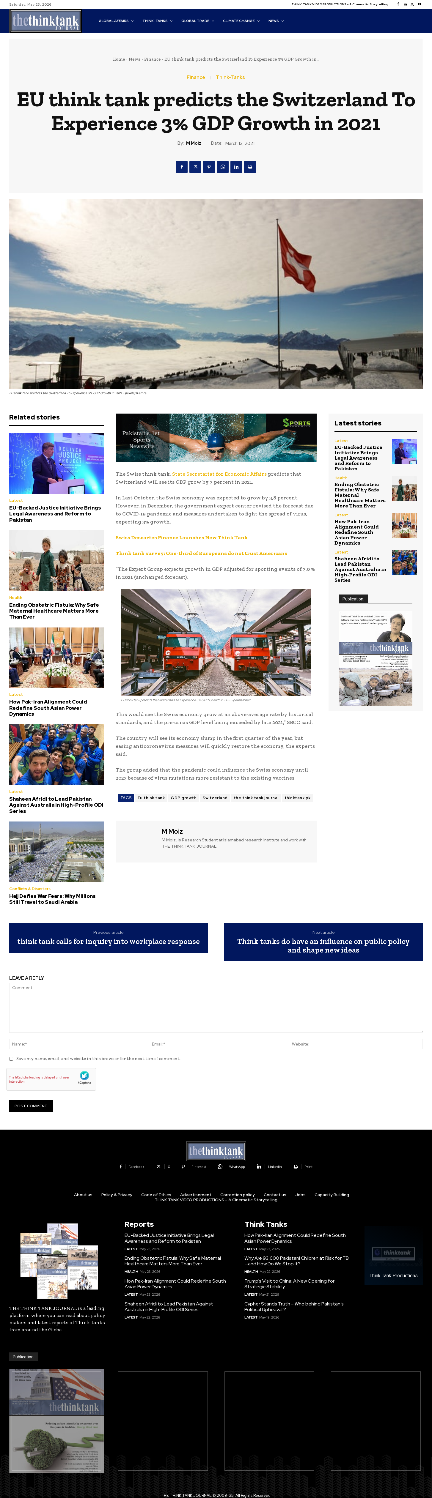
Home (118, 59)
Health (15, 598)
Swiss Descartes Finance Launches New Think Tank (182, 537)
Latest (16, 500)
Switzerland (215, 797)
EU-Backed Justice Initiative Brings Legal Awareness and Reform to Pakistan (55, 513)
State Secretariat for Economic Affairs (219, 474)
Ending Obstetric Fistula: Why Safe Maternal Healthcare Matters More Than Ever (54, 611)
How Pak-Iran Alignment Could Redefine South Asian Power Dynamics (48, 707)
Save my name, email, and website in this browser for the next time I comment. (98, 1058)
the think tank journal (256, 797)
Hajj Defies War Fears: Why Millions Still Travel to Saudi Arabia (52, 899)
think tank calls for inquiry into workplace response (108, 941)
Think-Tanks (230, 77)
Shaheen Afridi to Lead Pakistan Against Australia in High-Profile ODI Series (56, 805)
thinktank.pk (298, 797)
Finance (152, 59)
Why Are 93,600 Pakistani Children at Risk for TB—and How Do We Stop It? (296, 1261)
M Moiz (193, 143)
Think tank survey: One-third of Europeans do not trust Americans (201, 553)
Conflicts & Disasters (30, 889)
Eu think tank (151, 797)
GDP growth (184, 797)
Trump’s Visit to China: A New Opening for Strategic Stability (289, 1284)
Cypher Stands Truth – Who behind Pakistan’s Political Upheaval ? (294, 1307)
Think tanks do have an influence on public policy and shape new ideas (323, 945)
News (134, 59)
